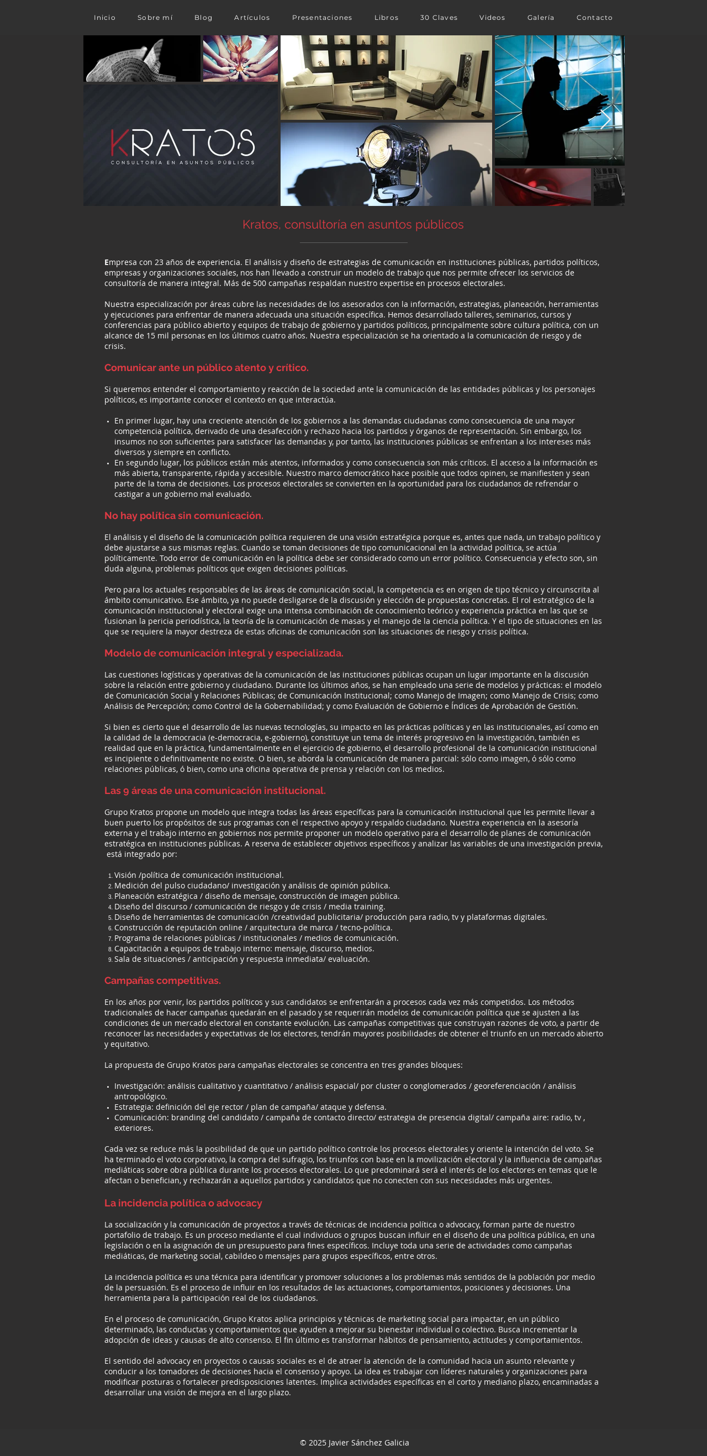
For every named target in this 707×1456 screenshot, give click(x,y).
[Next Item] (605, 120)
